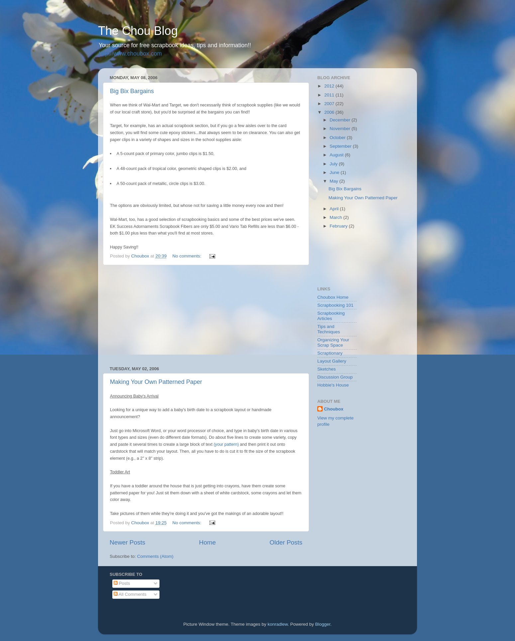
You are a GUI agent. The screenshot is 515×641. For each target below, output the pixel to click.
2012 (330, 85)
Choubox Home (333, 297)
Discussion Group (335, 377)
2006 (330, 112)
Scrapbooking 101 (335, 305)
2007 (330, 103)
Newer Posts (127, 542)
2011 (330, 94)
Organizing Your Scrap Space (333, 342)
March (336, 217)
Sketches (326, 369)
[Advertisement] (206, 315)
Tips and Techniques (328, 329)
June (335, 172)
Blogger (323, 624)
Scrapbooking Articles (331, 316)
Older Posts (285, 542)
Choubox (334, 408)
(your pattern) (226, 444)
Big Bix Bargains (132, 91)
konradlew (277, 624)
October (338, 137)
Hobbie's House (333, 385)
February (339, 226)
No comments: (187, 255)
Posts (122, 583)
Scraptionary (330, 353)
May (334, 181)
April (335, 208)
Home (207, 542)
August (337, 154)
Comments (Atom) (155, 556)
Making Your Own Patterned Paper (156, 382)
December (341, 119)
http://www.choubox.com (130, 53)
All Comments (130, 594)
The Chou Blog (138, 31)
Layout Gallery (331, 361)
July (334, 163)
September (341, 146)
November (341, 128)
